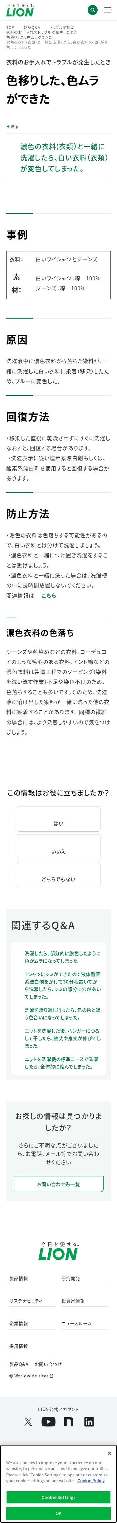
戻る (14, 126)
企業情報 (18, 1323)
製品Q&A (19, 1364)
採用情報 (18, 1346)
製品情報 (18, 1278)
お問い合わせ (48, 1364)
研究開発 (70, 1278)
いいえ (58, 851)
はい (58, 823)
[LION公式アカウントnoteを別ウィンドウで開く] (69, 1422)
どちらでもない (58, 879)
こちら (48, 595)
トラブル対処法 (62, 27)
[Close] (109, 1453)
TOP (10, 27)
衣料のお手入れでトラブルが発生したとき (41, 32)
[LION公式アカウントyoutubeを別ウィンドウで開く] (48, 1422)
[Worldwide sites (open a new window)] (58, 1376)
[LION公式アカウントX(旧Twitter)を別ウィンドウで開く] (28, 1422)
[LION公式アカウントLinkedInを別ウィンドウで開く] (89, 1422)
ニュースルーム (76, 1323)
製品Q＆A (31, 27)
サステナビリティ (26, 1301)
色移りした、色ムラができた (29, 37)
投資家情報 (73, 1301)
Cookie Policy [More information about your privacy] (91, 1480)
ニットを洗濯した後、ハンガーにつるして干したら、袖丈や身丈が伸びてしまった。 (63, 1038)
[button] (93, 10)
